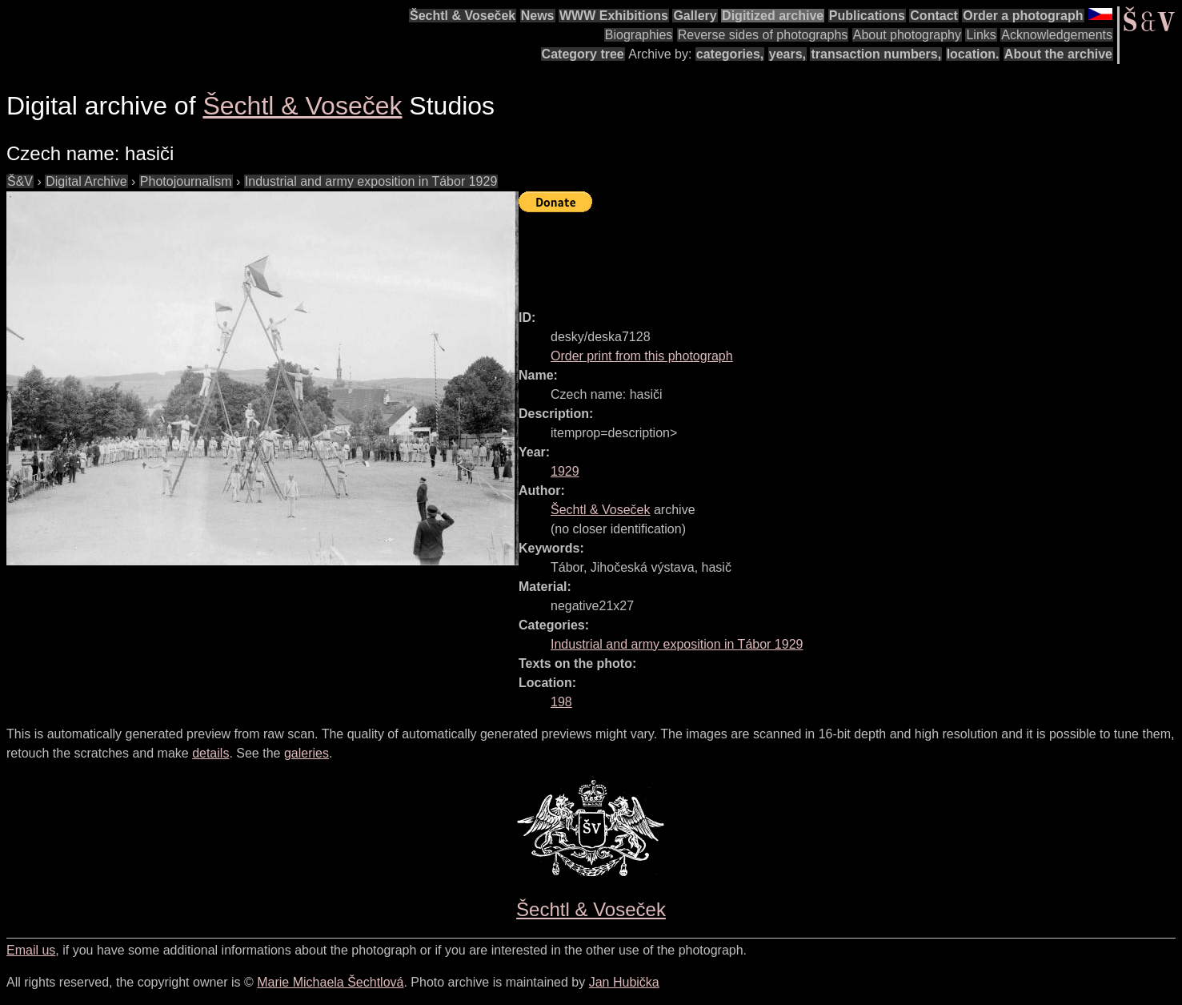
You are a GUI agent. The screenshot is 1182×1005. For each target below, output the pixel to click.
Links (981, 35)
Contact (934, 15)
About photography (907, 35)
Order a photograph (1023, 15)
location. (973, 54)
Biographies (639, 35)
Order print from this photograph (642, 356)
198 (561, 702)
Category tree (583, 54)
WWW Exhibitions (613, 15)
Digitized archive (772, 15)
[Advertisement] (810, 254)
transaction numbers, (876, 54)
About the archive (1058, 54)
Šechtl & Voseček (462, 15)
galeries (306, 753)
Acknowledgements (1056, 35)
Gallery (694, 15)
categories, (729, 54)
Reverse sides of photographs (763, 35)
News (538, 15)
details (210, 753)
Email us (30, 950)
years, (787, 54)
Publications (867, 15)
